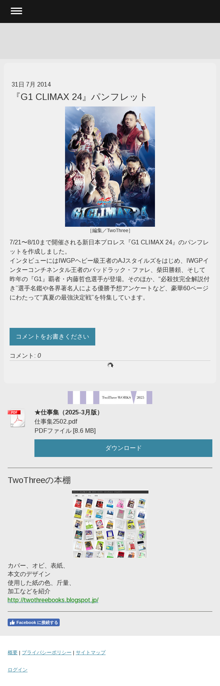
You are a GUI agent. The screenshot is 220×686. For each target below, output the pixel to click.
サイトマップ (91, 652)
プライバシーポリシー (47, 652)
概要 (13, 652)
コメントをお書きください (52, 336)
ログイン (18, 670)
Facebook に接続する (33, 622)
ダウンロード (123, 448)
